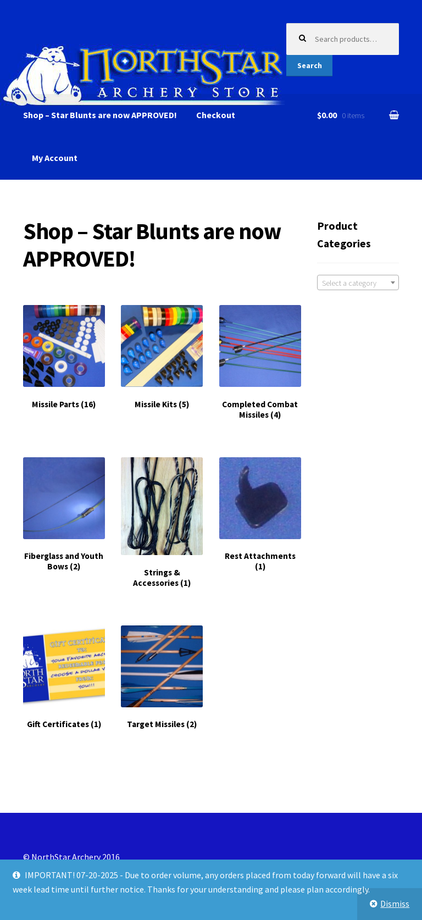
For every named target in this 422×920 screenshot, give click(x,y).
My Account (54, 157)
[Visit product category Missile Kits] (162, 357)
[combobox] (358, 282)
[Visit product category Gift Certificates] (64, 677)
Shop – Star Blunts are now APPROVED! (100, 114)
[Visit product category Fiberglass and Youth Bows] (64, 514)
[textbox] (358, 283)
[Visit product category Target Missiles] (162, 677)
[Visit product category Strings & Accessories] (162, 523)
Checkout (215, 114)
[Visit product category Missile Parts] (64, 357)
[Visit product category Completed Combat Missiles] (260, 362)
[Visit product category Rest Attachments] (260, 514)
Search (309, 65)
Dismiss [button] (394, 903)
